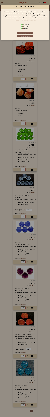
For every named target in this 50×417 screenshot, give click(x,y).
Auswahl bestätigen (25, 36)
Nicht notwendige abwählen (25, 33)
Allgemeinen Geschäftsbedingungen (25, 20)
